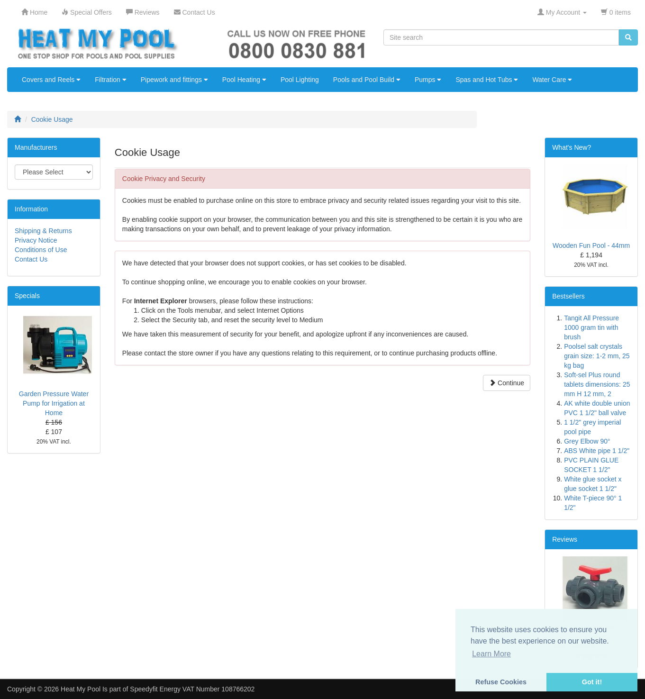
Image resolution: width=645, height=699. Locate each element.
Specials (27, 296)
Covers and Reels (51, 79)
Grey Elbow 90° (587, 441)
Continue (506, 383)
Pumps (428, 79)
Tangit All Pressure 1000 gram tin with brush (591, 327)
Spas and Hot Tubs (486, 79)
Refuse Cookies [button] (501, 682)
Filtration (111, 79)
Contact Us (31, 259)
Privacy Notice (36, 240)
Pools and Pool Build (366, 79)
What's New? (571, 147)
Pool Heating (244, 79)
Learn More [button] (491, 654)
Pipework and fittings (174, 79)
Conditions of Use (41, 250)
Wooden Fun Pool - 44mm (591, 245)
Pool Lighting (300, 79)
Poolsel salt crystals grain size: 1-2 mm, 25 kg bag (597, 356)
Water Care (552, 79)
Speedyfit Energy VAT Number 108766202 (192, 689)
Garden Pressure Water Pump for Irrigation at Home (54, 403)
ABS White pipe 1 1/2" (596, 450)
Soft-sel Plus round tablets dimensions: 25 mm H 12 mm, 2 (597, 384)
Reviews (564, 539)
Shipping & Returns (43, 231)
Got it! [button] (592, 682)
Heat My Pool (80, 689)
